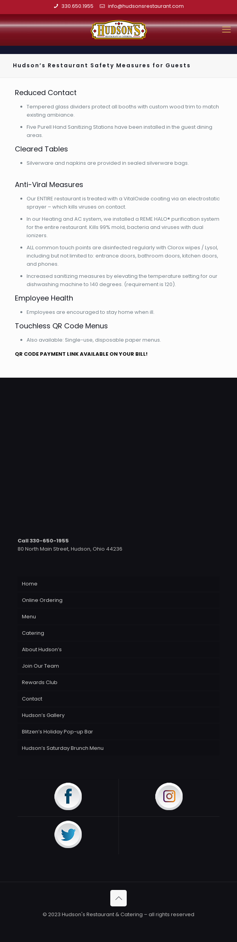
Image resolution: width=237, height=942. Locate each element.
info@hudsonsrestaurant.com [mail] (145, 6)
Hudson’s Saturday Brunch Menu (63, 748)
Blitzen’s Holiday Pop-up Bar (57, 731)
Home (30, 583)
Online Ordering (42, 600)
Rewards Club (39, 682)
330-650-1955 (49, 540)
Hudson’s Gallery (43, 715)
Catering (33, 633)
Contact (32, 698)
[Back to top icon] (118, 898)
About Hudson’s (42, 649)
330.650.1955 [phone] (77, 6)
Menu (29, 616)
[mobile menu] (226, 29)
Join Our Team (40, 666)
